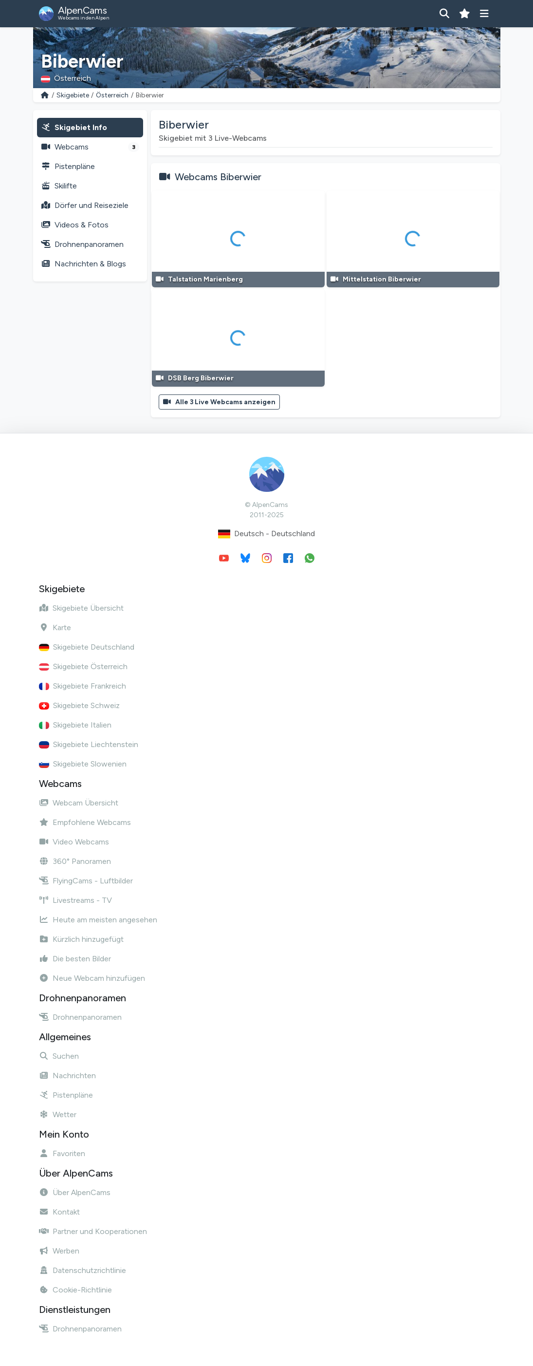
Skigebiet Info (74, 127)
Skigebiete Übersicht (81, 608)
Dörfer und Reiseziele (85, 205)
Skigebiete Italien (75, 725)
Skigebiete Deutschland (86, 647)
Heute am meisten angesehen (98, 919)
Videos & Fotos (75, 224)
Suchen (59, 1056)
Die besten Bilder (75, 958)
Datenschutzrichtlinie (82, 1270)
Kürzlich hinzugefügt (81, 939)
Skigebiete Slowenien (83, 763)
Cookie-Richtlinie (75, 1289)
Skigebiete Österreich (83, 666)
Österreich (112, 95)
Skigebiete (72, 95)
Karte (55, 627)
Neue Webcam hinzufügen (92, 978)
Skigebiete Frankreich (82, 686)
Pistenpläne (68, 166)
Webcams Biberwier (218, 177)
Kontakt (59, 1211)
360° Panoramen (75, 861)
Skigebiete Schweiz (79, 705)
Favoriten (62, 1153)
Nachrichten (67, 1075)
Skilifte (59, 185)
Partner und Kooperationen (93, 1231)
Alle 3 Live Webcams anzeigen (219, 402)
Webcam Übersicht (78, 802)
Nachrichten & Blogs (83, 263)
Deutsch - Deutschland (266, 534)
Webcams (90, 147)
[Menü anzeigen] (485, 13)
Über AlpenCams (74, 1192)
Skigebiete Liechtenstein (88, 744)
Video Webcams (74, 841)
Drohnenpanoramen (82, 244)
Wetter (57, 1114)
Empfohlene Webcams (85, 822)
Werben (59, 1250)
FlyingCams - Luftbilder (86, 880)
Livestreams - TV (75, 900)
